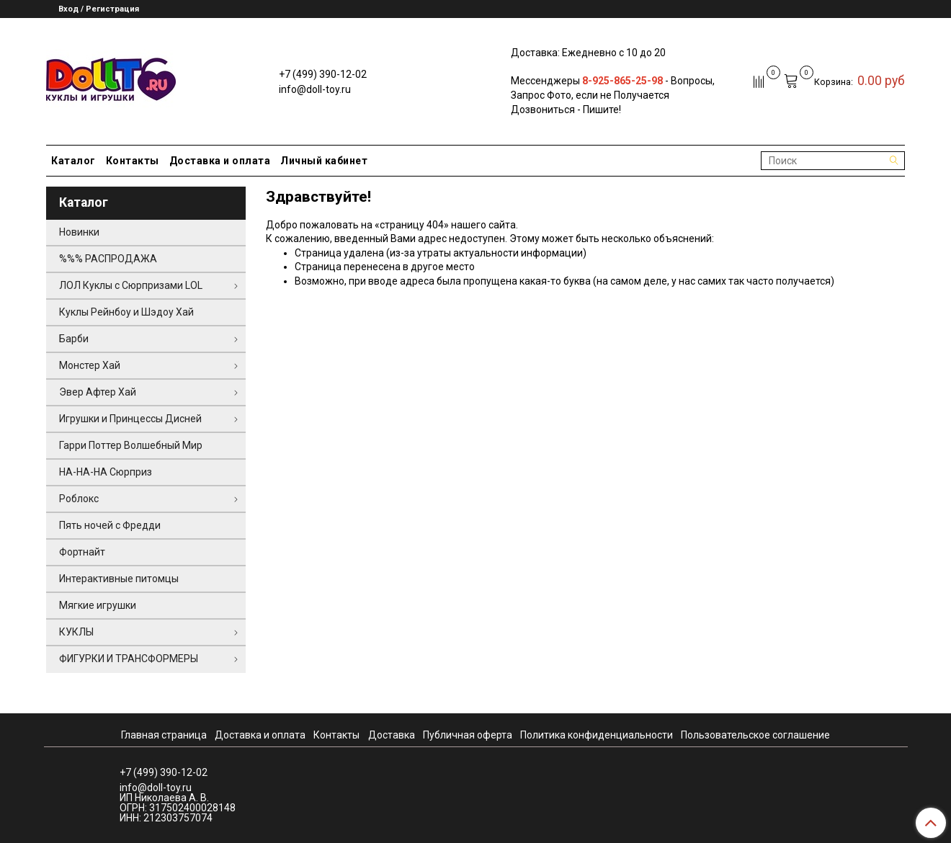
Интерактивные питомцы (119, 578)
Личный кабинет (323, 160)
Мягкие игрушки (97, 605)
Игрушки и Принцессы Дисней (130, 418)
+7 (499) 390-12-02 (323, 74)
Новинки (79, 232)
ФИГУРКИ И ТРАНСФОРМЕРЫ (128, 658)
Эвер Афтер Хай (97, 392)
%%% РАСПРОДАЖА (108, 258)
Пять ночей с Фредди (110, 525)
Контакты (132, 160)
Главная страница (164, 735)
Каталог (73, 160)
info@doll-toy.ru (315, 89)
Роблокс (79, 498)
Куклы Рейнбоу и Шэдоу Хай (126, 312)
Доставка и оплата (220, 160)
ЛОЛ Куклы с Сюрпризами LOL (130, 285)
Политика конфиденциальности (596, 735)
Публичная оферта (467, 735)
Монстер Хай (89, 365)
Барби (74, 338)
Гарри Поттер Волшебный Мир (130, 445)
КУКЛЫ (76, 632)
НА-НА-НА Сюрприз (105, 472)
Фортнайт (82, 552)
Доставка (391, 735)
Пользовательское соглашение (755, 735)
